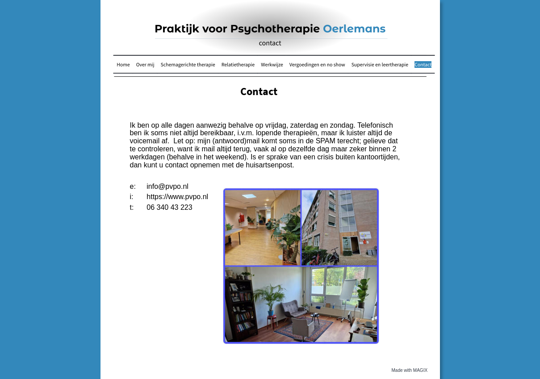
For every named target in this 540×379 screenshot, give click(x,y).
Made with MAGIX (410, 370)
